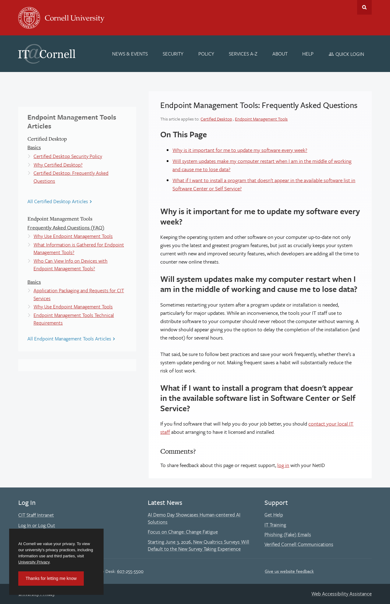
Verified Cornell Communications (298, 544)
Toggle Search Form (364, 7)
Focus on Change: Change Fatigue (183, 531)
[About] (280, 53)
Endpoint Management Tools (261, 119)
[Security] (173, 53)
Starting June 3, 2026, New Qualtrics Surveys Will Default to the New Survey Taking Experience (198, 545)
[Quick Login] (346, 54)
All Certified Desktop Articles (57, 201)
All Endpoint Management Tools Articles (69, 338)
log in (283, 465)
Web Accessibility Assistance (341, 593)
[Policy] (206, 53)
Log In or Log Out (36, 525)
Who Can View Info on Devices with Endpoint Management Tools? (71, 264)
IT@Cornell (47, 54)
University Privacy (33, 562)
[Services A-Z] (243, 53)
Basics (34, 147)
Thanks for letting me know (51, 578)
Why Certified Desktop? (58, 164)
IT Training (275, 524)
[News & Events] (130, 53)
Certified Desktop (216, 119)
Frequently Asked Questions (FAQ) (66, 227)
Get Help (273, 514)
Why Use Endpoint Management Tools (73, 236)
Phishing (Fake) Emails (287, 534)
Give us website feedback (289, 571)
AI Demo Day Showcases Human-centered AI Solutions (194, 518)
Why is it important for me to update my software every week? (239, 150)
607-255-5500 (130, 571)
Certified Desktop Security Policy (68, 156)
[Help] (308, 53)
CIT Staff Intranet (36, 515)
